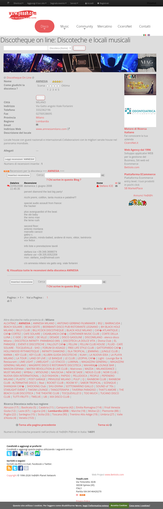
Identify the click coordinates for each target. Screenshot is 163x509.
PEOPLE (94, 375)
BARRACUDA (112, 323)
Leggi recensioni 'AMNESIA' (20, 159)
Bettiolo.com (131, 167)
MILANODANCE (105, 368)
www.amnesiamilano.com (51, 129)
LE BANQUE (55, 358)
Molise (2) (94, 411)
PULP (76, 379)
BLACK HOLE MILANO (79, 330)
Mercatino (105, 26)
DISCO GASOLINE (72, 337)
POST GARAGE (36, 379)
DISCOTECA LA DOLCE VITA (79, 341)
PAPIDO (65, 375)
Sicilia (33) (44, 414)
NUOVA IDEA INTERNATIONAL (21, 375)
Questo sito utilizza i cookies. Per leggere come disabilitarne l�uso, (47, 505)
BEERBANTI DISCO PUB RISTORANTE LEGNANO (70, 327)
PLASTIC (21, 379)
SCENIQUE (110, 382)
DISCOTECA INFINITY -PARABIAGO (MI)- (37, 341)
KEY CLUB (20, 355)
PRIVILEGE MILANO (59, 379)
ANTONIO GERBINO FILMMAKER (76, 323)
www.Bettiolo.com (114, 474)
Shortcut (18, 3)
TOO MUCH (91, 393)
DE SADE (29, 337)
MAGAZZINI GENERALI (95, 362)
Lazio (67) (24, 411)
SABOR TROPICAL (90, 382)
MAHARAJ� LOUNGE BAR (99, 365)
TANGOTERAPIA (60, 389)
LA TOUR (21, 358)
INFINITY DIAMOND (53, 351)
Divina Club (104, 341)
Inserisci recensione (19, 175)
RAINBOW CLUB (96, 379)
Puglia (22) (10, 414)
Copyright (12, 475)
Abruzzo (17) (11, 407)
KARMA (8, 355)
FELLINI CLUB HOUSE (92, 344)
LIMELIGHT (42, 362)
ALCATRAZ (10, 323)
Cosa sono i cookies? (139, 505)
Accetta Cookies (119, 505)
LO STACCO (58, 362)
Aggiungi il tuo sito (36, 3)
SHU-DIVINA (56, 386)
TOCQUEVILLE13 (71, 393)
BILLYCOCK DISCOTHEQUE (48, 330)
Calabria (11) (46, 407)
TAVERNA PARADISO (84, 389)
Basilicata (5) (29, 407)
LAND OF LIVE (37, 358)
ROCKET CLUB (55, 382)
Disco (44, 26)
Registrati (103, 3)
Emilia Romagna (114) (89, 407)
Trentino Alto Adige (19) (84, 414)
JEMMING (93, 351)
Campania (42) (65, 407)
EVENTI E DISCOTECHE (31, 344)
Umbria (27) (107, 414)
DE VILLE (42, 337)
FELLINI (72, 344)
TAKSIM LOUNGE (38, 389)
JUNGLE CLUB (110, 351)
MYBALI (28, 372)
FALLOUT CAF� (56, 344)
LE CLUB (70, 358)
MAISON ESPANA (14, 368)
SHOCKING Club (36, 386)
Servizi (74, 3)
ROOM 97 (72, 382)
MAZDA (89, 368)
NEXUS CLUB (92, 372)
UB (45, 396)
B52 (100, 323)
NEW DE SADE (74, 372)
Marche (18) (78, 411)
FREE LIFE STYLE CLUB (81, 348)
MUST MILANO (12, 372)
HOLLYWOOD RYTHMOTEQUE (21, 351)
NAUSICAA (57, 372)
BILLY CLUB (23, 330)
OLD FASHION (50, 375)
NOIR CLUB (109, 372)
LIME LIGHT (26, 362)
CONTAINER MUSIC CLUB (84, 334)
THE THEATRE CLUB (47, 393)
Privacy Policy (83, 500)
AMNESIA (53, 171)
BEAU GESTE (32, 327)
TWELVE (36, 396)
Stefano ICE (105, 186)
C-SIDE (17, 337)
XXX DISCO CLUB (59, 396)
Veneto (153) (27, 418)
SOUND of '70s (104, 386)
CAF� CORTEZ (12, 334)
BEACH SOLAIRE (13, 327)
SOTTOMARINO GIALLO (79, 386)
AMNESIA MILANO (43, 323)
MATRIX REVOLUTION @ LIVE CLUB (46, 368)
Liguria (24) (39, 411)
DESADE (54, 337)
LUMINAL (73, 362)
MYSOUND (41, 372)
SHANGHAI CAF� (14, 386)
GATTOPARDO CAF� (109, 348)
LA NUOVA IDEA (98, 355)
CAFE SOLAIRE (32, 334)
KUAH (83, 355)
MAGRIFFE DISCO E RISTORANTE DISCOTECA (55, 365)
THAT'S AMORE (108, 389)
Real (41, 382)
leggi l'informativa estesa (96, 505)
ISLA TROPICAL (76, 351)
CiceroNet (125, 26)
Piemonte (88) (110, 411)
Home (151, 3)
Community (84, 26)
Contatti (144, 26)
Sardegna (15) (27, 414)
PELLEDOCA (80, 375)
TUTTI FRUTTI (21, 396)
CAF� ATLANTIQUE (106, 330)
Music (64, 26)
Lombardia (42, 121)
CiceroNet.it (131, 143)
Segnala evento (58, 3)
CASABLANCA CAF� (55, 334)
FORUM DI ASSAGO (54, 348)
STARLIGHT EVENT (14, 389)
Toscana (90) (60, 414)
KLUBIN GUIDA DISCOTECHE (60, 355)
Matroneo (76, 368)
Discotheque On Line (19, 77)
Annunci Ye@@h (143, 195)
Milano (40, 117)
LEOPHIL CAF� (87, 358)
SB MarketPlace (133, 188)
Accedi (89, 3)
